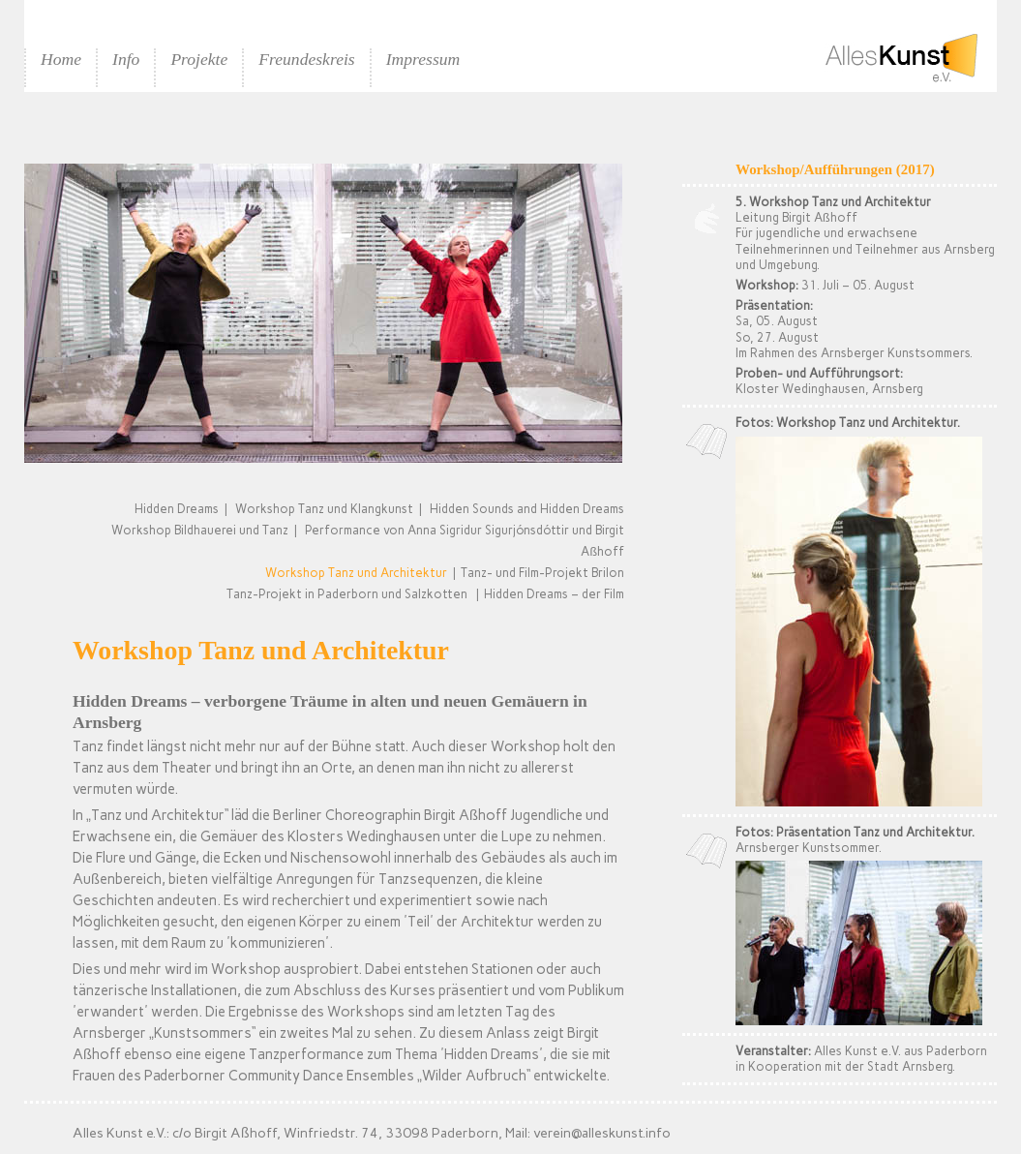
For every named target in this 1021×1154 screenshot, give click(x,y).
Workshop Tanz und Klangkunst (324, 508)
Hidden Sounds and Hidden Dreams (527, 508)
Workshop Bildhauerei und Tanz (199, 530)
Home (61, 59)
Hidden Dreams (177, 508)
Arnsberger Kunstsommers (895, 353)
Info (125, 59)
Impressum (423, 59)
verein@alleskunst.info (602, 1133)
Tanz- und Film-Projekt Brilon (542, 572)
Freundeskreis (306, 59)
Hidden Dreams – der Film (554, 594)
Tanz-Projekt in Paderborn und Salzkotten (346, 594)
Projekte (198, 59)
